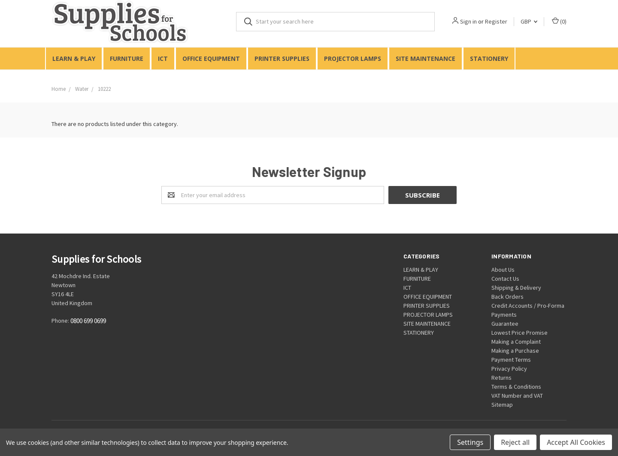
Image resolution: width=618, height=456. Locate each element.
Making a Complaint (516, 341)
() (559, 21)
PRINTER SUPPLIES (281, 58)
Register (496, 21)
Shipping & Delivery (516, 287)
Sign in (468, 21)
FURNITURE (126, 58)
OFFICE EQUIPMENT (211, 58)
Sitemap (502, 404)
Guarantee (504, 323)
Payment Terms (511, 359)
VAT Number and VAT (517, 395)
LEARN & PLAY (73, 58)
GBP (529, 21)
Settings (470, 442)
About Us (503, 269)
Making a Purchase (515, 350)
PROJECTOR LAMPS (352, 58)
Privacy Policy (509, 368)
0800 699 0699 (88, 321)
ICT (163, 58)
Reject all (515, 442)
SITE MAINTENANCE (425, 58)
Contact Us (505, 278)
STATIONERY (489, 58)
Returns (501, 377)
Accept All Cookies (576, 442)
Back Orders (507, 296)
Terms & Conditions (516, 386)
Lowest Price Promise (519, 332)
